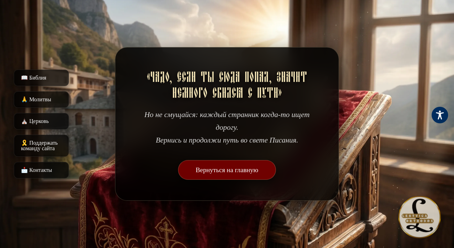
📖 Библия (33, 78)
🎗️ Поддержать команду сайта (39, 145)
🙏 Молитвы (36, 99)
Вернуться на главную (227, 170)
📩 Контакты (36, 170)
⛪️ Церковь (35, 121)
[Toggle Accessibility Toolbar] (440, 115)
